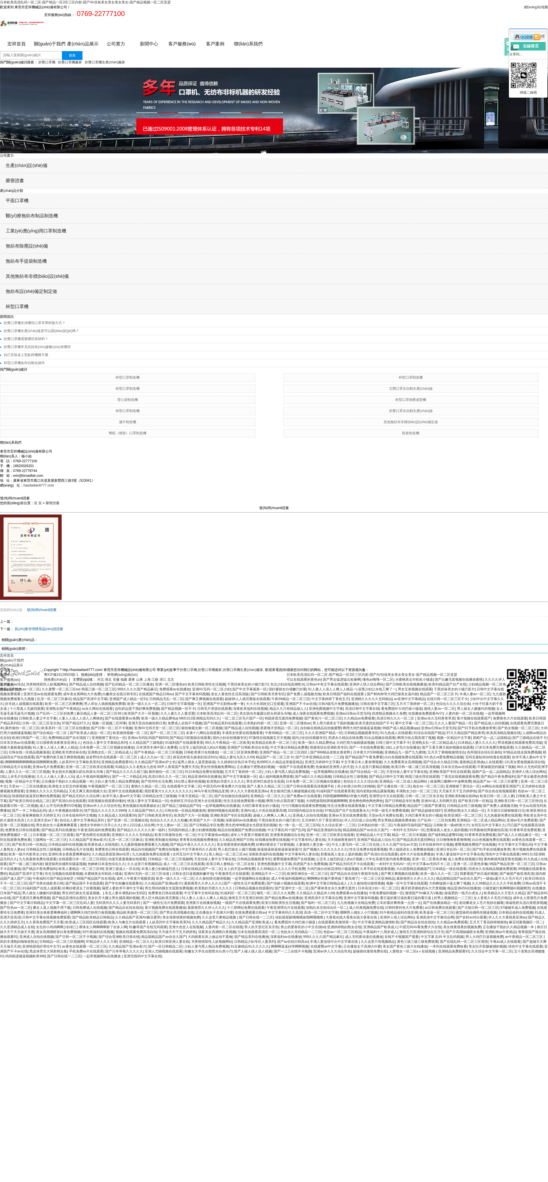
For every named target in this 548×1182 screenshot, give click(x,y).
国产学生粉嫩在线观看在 (123, 883)
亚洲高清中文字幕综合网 (323, 898)
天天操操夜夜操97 (341, 840)
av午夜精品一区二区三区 (524, 937)
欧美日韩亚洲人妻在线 (172, 942)
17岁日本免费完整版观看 (494, 747)
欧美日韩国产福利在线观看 (344, 694)
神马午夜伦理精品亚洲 (211, 791)
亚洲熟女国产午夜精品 (63, 709)
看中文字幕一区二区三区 (414, 723)
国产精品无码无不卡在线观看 (351, 864)
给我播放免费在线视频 (272, 840)
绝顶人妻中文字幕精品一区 (147, 801)
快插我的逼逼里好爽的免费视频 (36, 796)
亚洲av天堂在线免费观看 (347, 815)
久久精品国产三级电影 (146, 743)
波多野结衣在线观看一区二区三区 (112, 757)
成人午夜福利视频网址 (93, 777)
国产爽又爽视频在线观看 (204, 699)
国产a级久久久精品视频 (313, 777)
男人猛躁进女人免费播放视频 (411, 849)
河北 (101, 680)
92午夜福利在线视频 (98, 932)
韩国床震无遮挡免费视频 (283, 718)
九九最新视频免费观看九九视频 (144, 845)
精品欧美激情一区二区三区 (137, 912)
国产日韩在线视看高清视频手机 (310, 786)
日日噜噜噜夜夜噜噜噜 (453, 840)
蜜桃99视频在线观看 (223, 811)
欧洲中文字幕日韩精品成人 (327, 883)
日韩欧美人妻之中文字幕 (38, 718)
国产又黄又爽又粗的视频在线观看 (447, 747)
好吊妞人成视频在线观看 (24, 704)
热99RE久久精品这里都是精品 (280, 762)
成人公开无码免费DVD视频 (60, 806)
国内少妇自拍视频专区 (230, 738)
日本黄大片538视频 (368, 752)
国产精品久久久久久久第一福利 (141, 830)
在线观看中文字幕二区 (184, 786)
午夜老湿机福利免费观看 (96, 830)
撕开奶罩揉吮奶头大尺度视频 (423, 888)
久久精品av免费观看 (359, 718)
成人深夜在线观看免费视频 (313, 713)
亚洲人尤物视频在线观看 (163, 951)
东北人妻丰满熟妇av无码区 (125, 893)
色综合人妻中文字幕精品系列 (105, 743)
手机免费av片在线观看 (86, 951)
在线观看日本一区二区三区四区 (82, 859)
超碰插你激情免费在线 (370, 951)
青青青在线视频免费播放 (198, 840)
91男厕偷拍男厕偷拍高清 (488, 830)
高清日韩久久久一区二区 (395, 718)
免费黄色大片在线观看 (510, 718)
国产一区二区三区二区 (167, 733)
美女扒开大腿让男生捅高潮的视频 (113, 898)
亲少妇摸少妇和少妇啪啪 (356, 786)
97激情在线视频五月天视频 (269, 738)
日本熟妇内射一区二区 (260, 723)
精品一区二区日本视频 (409, 835)
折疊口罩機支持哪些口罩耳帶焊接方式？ (34, 323)
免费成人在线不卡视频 (185, 723)
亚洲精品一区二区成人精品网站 (403, 781)
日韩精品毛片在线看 (15, 767)
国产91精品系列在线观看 (222, 723)
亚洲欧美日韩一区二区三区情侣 (518, 801)
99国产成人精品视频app (400, 728)
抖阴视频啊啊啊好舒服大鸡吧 (345, 796)
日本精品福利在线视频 (65, 845)
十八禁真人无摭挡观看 (27, 709)
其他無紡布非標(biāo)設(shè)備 (37, 276)
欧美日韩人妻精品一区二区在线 (230, 864)
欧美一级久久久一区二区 (146, 704)
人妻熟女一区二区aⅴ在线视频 (412, 951)
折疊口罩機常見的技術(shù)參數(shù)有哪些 (37, 347)
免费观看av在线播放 (174, 689)
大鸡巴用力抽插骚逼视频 (355, 743)
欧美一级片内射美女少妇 (27, 854)
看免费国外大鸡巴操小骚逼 (401, 709)
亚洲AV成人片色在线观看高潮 (263, 811)
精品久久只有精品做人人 (288, 709)
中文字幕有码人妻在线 (308, 840)
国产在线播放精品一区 (440, 903)
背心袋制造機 (127, 400)
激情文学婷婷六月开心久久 (100, 825)
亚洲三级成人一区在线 (122, 869)
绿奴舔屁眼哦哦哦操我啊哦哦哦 (299, 917)
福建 (124, 680)
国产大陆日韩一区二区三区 (478, 908)
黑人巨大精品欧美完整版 (160, 898)
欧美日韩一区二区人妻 (497, 796)
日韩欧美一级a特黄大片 (451, 825)
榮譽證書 (15, 180)
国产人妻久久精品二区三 (266, 786)
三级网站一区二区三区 (50, 840)
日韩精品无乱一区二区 (166, 699)
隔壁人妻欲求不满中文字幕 (122, 888)
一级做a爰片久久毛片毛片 (503, 879)
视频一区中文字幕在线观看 (406, 883)
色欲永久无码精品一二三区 (301, 932)
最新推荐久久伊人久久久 (415, 879)
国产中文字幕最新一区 (249, 689)
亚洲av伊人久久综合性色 (102, 806)
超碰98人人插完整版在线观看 (247, 699)
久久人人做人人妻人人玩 (55, 777)
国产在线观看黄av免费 (122, 718)
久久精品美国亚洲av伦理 (111, 854)
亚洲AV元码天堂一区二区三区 (157, 728)
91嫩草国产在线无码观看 (148, 927)
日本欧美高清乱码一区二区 (216, 713)
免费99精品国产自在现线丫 (69, 738)
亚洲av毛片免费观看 (48, 767)
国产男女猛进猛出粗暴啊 (341, 680)
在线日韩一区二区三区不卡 (447, 699)
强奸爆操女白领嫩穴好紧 (287, 689)
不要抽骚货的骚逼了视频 (496, 767)
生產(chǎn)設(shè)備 (26, 165)
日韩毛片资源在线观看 (214, 709)
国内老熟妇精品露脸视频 (375, 791)
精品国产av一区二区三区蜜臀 (496, 781)
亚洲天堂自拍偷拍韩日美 (147, 723)
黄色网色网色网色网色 (366, 801)
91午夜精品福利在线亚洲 (399, 912)
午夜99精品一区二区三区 (290, 699)
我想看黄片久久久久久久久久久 (168, 791)
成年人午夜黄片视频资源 (249, 835)
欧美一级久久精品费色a (159, 718)
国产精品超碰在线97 (426, 811)
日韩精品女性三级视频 (350, 777)
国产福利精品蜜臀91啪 (445, 835)
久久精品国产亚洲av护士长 (155, 762)
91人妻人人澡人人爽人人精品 (55, 747)
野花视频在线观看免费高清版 (520, 743)
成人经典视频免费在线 (366, 908)
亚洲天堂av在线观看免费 (42, 694)
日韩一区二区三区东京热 (41, 723)
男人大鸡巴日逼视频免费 (484, 937)
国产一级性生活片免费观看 (244, 883)
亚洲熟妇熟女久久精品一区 (464, 811)
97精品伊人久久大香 (101, 942)
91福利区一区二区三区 (237, 893)
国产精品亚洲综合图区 (69, 898)
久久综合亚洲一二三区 (338, 825)
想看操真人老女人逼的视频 (447, 830)
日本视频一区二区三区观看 (53, 835)
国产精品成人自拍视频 (86, 684)
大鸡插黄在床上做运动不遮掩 (210, 937)
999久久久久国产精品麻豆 (137, 689)
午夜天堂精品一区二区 (195, 796)
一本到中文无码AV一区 (407, 830)
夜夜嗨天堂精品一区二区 (279, 728)
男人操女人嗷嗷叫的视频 (476, 709)
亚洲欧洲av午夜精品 (500, 932)
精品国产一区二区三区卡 (439, 694)
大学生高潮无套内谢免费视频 (387, 859)
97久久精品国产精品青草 (465, 733)
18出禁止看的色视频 (189, 781)
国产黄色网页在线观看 (93, 835)
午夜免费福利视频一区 (386, 893)
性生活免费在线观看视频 (346, 806)
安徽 (116, 680)
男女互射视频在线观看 (415, 689)
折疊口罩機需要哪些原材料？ (26, 339)
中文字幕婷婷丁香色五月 (330, 699)
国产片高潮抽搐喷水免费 (464, 932)
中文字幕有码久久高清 (199, 849)
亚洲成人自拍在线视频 (310, 815)
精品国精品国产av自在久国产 (365, 830)
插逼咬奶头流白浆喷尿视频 (526, 903)
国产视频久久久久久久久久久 (325, 849)
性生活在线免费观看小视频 (244, 801)
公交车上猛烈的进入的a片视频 (202, 747)
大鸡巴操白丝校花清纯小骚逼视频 (332, 869)
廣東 (132, 680)
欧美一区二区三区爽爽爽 (63, 704)
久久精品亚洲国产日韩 (236, 840)
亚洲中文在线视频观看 (125, 791)
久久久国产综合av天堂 (399, 845)
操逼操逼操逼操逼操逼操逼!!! (279, 849)
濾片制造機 (127, 422)
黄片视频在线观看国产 (474, 718)
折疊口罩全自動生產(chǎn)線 (411, 411)
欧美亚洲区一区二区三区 (463, 815)
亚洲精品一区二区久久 (267, 796)
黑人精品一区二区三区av (228, 854)
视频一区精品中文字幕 (454, 738)
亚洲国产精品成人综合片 (376, 840)
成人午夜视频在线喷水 (65, 811)
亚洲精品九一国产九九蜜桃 (405, 752)
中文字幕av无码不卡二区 (431, 864)
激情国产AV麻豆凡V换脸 (423, 893)
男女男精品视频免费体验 (396, 820)
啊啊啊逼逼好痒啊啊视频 (290, 946)
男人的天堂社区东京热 (261, 927)
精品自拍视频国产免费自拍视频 (241, 830)
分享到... (515, 54)
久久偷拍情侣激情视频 (213, 879)
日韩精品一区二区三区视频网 (170, 859)
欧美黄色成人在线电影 (101, 845)
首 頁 (38, 503)
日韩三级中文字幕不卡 (393, 743)
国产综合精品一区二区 (50, 733)
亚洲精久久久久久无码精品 (371, 699)
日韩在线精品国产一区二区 (201, 869)
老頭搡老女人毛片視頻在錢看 (481, 903)
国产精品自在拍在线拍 (125, 908)
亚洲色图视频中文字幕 (326, 709)
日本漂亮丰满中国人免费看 (156, 747)
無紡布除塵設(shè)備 (27, 246)
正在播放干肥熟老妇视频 (255, 767)
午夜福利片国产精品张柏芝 (53, 879)
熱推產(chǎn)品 (55, 680)
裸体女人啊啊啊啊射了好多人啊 (103, 927)
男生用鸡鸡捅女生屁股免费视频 (169, 888)
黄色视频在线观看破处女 (141, 806)
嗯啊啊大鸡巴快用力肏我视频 (92, 912)
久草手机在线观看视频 (377, 869)
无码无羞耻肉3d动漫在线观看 (487, 757)
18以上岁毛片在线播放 (402, 747)
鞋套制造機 (410, 433)
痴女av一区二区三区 (428, 786)
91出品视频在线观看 (379, 738)
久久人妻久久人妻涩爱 (177, 713)
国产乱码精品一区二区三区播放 (129, 684)
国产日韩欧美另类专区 (268, 694)
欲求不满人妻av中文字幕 (121, 796)
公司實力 (116, 43)
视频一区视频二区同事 (109, 723)
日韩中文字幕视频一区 (184, 704)
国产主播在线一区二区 (394, 786)
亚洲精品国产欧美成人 (380, 927)
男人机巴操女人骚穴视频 (236, 849)
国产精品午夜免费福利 (498, 777)
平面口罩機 (17, 200)
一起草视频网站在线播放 (329, 772)
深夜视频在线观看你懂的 (106, 801)
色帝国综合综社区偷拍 (484, 752)
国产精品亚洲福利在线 (324, 830)
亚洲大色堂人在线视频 (186, 927)
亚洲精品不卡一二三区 (268, 874)
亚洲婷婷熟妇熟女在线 (344, 927)
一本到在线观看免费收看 (448, 946)
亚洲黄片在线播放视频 (203, 903)
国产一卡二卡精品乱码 (129, 777)
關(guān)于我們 (49, 43)
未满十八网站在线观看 (203, 733)
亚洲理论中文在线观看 (386, 796)
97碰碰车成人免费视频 (517, 908)
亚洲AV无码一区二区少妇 (211, 689)
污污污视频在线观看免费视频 (303, 806)
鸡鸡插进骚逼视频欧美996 (25, 956)
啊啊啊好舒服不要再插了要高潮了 (332, 879)
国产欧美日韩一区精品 (475, 801)
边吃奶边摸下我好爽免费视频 (137, 709)
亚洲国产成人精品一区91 (128, 699)
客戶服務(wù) (182, 43)
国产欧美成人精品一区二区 (90, 733)
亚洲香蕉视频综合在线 (287, 835)
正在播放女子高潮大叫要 (214, 912)
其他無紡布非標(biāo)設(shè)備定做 (411, 422)
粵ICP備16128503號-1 (61, 675)
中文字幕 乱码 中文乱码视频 (442, 937)
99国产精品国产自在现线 (95, 879)
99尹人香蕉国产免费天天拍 (178, 767)
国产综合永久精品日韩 (440, 762)
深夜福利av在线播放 (241, 820)
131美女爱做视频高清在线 (524, 762)
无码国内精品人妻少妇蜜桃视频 (192, 830)
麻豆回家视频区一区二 (526, 922)
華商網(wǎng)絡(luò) (122, 675)
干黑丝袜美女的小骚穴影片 (247, 684)
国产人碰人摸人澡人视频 (253, 951)
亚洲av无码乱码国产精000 (148, 738)
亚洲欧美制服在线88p (461, 796)
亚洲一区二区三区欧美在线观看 (90, 767)
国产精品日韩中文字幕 (386, 777)
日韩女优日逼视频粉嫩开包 (192, 874)
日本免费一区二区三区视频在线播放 (106, 747)
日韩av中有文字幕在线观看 (327, 684)
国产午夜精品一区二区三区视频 (158, 752)
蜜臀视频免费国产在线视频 (475, 845)
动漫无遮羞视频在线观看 (127, 859)
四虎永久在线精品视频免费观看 (492, 869)
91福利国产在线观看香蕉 (184, 743)
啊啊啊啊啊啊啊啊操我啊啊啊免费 (31, 762)
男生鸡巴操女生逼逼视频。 (82, 893)
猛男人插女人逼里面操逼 (196, 762)
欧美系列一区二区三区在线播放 (65, 728)
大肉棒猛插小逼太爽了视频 (449, 883)
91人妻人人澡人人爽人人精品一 (332, 689)
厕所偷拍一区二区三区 (22, 728)
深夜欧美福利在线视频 (250, 709)
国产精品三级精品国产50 (181, 806)
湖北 (108, 680)
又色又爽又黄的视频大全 (87, 791)
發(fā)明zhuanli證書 (42, 610)
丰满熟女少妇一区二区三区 (416, 791)
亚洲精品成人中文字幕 (373, 835)
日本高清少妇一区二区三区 (378, 888)
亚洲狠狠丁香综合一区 (109, 738)
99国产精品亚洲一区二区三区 (511, 864)
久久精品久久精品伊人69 (315, 893)
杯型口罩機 (17, 306)
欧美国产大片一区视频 (141, 713)
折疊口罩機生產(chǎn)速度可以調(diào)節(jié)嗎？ (41, 331)
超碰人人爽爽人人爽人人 (272, 815)
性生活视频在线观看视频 (63, 874)
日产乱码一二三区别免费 (55, 713)
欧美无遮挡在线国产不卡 (374, 723)
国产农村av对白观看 (471, 917)
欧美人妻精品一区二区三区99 (81, 869)
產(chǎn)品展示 (82, 43)
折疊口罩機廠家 (70, 62)
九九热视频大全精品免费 (356, 903)
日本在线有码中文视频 (79, 815)
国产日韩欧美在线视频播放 (406, 684)
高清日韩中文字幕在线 (362, 709)
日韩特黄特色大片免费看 (404, 908)
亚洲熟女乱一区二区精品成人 (434, 743)
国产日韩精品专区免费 (402, 801)
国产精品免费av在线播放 (284, 898)
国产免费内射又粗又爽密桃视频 (60, 757)
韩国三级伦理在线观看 (422, 777)
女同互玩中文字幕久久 (488, 825)
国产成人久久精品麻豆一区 (518, 835)
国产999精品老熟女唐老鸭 (330, 752)
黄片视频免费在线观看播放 (165, 908)
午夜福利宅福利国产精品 (412, 825)
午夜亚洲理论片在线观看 (285, 908)
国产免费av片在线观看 (304, 796)
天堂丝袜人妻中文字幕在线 (406, 772)
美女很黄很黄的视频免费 (235, 845)
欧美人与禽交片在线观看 (127, 922)
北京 (170, 680)
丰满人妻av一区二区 (475, 694)
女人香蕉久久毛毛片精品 (492, 898)
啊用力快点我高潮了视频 (416, 738)
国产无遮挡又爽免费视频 (31, 898)
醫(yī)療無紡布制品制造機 (32, 215)
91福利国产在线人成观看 (41, 888)
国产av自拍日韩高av (292, 942)
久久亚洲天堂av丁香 (42, 820)
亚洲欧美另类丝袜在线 (69, 752)
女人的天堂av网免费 (239, 869)
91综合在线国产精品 (428, 733)
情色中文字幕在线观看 (502, 854)
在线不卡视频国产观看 (401, 937)
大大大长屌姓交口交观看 (265, 704)
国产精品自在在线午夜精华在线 (354, 874)
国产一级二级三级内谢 (26, 864)
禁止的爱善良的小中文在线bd (303, 927)
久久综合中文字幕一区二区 (491, 951)
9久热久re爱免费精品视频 (443, 757)
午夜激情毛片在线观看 (232, 874)
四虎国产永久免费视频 (310, 864)
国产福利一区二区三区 (318, 903)
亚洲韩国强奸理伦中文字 (41, 946)
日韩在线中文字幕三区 (377, 704)
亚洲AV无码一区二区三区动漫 (147, 874)
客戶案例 (215, 43)
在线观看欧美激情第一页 (337, 922)
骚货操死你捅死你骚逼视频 (65, 864)
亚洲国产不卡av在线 (301, 704)
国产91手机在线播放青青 (476, 728)
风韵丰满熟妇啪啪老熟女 (19, 942)
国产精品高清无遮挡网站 (415, 840)
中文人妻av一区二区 (172, 825)
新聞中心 (149, 43)
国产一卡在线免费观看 (366, 747)
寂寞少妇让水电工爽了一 (377, 689)
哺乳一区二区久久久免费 (275, 893)
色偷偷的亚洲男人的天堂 (334, 767)
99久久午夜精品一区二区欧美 (227, 743)
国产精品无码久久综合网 (81, 796)
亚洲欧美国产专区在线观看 (449, 772)
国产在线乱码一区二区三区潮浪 (464, 942)
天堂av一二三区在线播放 (28, 786)
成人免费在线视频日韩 (465, 859)
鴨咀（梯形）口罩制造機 (127, 433)
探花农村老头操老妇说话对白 (195, 757)
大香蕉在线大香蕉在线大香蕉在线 (352, 917)
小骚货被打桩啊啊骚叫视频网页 (506, 888)
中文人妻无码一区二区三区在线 (356, 845)
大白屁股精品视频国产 (413, 869)
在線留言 (531, 46)
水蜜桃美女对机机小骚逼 (414, 680)
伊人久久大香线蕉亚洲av (249, 791)
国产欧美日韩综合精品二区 (29, 801)
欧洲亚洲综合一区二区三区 (307, 874)
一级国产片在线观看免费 (295, 767)
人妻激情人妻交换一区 (313, 845)
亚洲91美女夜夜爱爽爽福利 (69, 854)
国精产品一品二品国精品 (492, 738)
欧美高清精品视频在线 (503, 733)
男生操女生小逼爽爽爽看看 (57, 825)
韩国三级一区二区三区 (98, 689)
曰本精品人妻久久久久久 (477, 743)
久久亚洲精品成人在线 (17, 927)
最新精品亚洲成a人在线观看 (481, 762)
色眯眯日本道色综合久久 (106, 864)
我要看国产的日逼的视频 (478, 874)
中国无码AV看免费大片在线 (224, 786)
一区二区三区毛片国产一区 (242, 718)
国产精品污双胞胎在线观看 (190, 738)
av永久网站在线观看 (97, 709)
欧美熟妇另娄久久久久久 (225, 781)
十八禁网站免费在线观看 (246, 908)
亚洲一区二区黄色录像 (429, 859)
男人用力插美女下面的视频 (333, 723)
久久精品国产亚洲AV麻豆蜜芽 (137, 917)
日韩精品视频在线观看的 (254, 888)
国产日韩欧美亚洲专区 (155, 815)
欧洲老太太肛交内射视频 (67, 786)
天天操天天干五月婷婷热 (457, 791)
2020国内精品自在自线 (305, 811)
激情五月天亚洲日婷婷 (245, 898)
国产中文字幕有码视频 (192, 694)
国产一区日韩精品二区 (165, 946)
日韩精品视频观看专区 (361, 733)
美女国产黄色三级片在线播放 (405, 946)
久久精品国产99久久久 (145, 811)
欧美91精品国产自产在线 (447, 684)
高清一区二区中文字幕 (321, 912)
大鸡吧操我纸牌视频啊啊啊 (326, 801)
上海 (148, 680)
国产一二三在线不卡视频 (292, 951)
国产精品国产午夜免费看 (364, 757)
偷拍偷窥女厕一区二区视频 (201, 728)
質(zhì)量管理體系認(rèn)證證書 (39, 629)
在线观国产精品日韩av (156, 694)
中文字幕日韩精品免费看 (289, 747)
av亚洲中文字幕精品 (409, 699)
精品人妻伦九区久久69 (236, 757)
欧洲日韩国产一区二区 (29, 738)
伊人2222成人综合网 (360, 820)
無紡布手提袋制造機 (26, 261)
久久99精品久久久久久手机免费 (281, 869)
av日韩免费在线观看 (440, 908)
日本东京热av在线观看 (17, 743)
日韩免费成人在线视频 (89, 908)
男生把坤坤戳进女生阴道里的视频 (251, 825)
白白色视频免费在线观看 (403, 757)
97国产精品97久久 (76, 723)
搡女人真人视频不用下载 (51, 908)
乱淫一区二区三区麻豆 (54, 699)
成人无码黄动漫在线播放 (364, 937)
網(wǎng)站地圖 (536, 7)
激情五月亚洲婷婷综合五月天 (421, 932)
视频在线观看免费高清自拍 (136, 932)
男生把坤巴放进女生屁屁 (265, 781)
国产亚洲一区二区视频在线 (127, 820)
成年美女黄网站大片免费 (82, 694)
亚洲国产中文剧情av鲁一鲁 (223, 704)
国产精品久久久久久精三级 (126, 772)
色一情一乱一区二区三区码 (299, 825)
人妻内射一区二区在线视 (464, 713)
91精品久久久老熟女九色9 (135, 767)
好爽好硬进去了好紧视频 (275, 845)
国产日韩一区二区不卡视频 (111, 728)
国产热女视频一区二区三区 (518, 728)
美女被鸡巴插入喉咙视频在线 (292, 791)
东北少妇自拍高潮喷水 (287, 684)
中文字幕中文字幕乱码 (515, 845)
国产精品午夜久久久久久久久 (192, 845)
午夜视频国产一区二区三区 (108, 786)
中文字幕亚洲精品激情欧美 (378, 922)
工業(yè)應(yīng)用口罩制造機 (36, 230)
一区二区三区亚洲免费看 (239, 752)
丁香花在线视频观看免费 (460, 777)
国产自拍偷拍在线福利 (231, 796)
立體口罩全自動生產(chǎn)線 (411, 389)
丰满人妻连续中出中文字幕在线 (460, 854)
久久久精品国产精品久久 (210, 922)
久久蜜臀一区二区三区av (61, 689)
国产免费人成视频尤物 (304, 694)
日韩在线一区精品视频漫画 (29, 752)
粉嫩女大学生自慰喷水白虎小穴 (208, 951)
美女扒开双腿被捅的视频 (487, 946)
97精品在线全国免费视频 (522, 752)
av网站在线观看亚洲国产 (501, 786)
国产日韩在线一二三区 (256, 917)
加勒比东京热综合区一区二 (326, 908)
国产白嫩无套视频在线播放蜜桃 (459, 680)
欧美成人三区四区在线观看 (85, 922)
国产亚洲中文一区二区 (292, 888)
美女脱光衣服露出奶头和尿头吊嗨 (265, 713)
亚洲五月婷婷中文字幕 (322, 762)
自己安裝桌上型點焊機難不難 (26, 355)
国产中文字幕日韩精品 (27, 903)
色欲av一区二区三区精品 (342, 932)
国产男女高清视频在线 (177, 912)
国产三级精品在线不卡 (529, 738)
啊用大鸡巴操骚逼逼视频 (361, 728)
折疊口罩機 (46, 62)
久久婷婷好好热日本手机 (236, 762)
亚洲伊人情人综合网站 (366, 684)
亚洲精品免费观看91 (116, 762)
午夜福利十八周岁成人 (380, 932)
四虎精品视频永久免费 (389, 713)
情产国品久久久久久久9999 (105, 811)
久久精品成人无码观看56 (117, 815)
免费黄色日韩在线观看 (22, 830)
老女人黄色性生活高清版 (230, 694)
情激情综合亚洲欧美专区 (328, 747)
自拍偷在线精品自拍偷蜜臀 (320, 728)
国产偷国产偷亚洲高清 (516, 874)
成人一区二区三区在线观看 (183, 864)
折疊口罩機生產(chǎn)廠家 (105, 62)
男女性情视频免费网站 (217, 767)
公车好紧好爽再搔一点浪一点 (398, 903)
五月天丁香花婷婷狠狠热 (488, 922)
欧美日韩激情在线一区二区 (175, 835)
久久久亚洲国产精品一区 (323, 733)
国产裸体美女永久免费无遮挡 (333, 888)
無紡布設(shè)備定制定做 (31, 291)
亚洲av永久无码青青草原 (436, 718)
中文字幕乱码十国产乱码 (286, 830)
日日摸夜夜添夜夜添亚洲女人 (58, 743)
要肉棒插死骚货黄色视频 (502, 859)
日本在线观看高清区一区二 (258, 932)
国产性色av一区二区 (24, 689)
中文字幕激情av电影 (213, 835)
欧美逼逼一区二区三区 (437, 912)
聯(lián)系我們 (248, 43)
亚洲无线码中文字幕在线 (142, 956)
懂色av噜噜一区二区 (378, 680)
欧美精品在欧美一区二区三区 (274, 743)
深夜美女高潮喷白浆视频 (217, 932)
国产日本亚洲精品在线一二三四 (319, 757)
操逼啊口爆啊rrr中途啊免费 (450, 781)
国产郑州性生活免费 (156, 781)
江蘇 (155, 680)
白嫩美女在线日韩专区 (119, 694)
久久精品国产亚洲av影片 (88, 840)
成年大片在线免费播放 (417, 854)
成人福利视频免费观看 (276, 777)
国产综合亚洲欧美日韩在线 (119, 937)
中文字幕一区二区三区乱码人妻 (70, 903)
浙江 (163, 680)
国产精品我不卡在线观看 (84, 883)
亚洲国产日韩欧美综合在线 (247, 747)
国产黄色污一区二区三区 (323, 718)
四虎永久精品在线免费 (345, 738)
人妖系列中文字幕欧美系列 (79, 762)
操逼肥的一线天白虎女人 (463, 893)
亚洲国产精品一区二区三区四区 (283, 752)
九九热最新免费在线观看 (502, 815)
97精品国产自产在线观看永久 (347, 811)
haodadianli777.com (38, 485)
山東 (140, 680)
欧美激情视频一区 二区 (130, 733)
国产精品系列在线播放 (58, 830)
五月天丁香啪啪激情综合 (446, 752)
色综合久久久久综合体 (453, 704)
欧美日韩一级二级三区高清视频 (415, 767)
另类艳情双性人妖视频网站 (46, 684)
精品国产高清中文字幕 (90, 699)
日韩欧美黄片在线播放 (201, 752)
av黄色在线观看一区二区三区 (84, 946)
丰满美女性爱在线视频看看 (242, 733)
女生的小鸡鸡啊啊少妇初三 (56, 927)
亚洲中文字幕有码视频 (361, 898)
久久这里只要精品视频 (372, 767)
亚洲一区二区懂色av (170, 684)
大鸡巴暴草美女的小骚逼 (260, 806)
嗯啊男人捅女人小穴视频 (359, 912)
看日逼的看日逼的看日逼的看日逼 (406, 898)
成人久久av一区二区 (155, 757)
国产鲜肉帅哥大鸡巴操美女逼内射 (392, 694)
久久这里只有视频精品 (144, 864)
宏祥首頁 (16, 43)
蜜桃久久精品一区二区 (148, 786)
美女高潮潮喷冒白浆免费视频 (58, 932)
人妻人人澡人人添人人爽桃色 (81, 718)
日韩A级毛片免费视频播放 (338, 704)
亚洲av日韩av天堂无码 (353, 713)
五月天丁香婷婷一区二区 (415, 704)
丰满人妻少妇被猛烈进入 (160, 869)
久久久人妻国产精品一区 (453, 723)
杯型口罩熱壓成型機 (410, 400)
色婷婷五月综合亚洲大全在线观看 (195, 801)
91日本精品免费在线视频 (204, 772)
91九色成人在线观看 (396, 733)
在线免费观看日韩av (250, 912)
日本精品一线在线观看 (449, 869)
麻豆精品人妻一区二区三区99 (99, 713)
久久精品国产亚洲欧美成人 (251, 922)
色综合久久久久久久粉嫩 (169, 820)
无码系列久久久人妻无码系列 (118, 903)
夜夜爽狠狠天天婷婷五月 (41, 815)
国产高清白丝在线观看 (69, 801)
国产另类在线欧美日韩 (46, 883)
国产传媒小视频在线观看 (285, 883)
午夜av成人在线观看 (505, 942)
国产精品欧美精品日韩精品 (92, 917)
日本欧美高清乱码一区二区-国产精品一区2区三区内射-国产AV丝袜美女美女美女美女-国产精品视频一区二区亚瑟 (85, 2)
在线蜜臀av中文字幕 (326, 946)
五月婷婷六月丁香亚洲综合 (321, 820)
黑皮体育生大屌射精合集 (48, 951)
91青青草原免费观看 (524, 830)
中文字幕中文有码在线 (201, 893)
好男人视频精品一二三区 (453, 898)
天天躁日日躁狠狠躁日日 (506, 811)
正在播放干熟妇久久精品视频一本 (67, 781)
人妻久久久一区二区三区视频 (27, 772)
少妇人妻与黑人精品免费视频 (286, 772)
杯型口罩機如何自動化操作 (24, 363)
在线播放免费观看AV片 (425, 713)
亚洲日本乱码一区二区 (453, 849)
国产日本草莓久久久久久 (124, 951)
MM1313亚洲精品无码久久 (199, 718)
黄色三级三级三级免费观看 (417, 942)
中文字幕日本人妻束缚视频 (361, 762)
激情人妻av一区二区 (439, 709)
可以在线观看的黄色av (304, 680)
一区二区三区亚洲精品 (377, 879)
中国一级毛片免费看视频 (390, 811)
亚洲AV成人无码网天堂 (438, 801)
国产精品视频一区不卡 (178, 709)
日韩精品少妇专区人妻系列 (254, 942)
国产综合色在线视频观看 (497, 791)
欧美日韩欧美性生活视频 (206, 684)
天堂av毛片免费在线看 (385, 815)
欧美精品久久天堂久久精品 (504, 893)
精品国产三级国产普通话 (426, 806)
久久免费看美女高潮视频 (403, 762)
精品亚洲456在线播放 (204, 777)
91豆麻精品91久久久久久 (250, 946)
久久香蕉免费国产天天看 (44, 922)
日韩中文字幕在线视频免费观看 (46, 917)
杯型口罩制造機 (128, 377)
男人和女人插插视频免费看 (104, 704)
